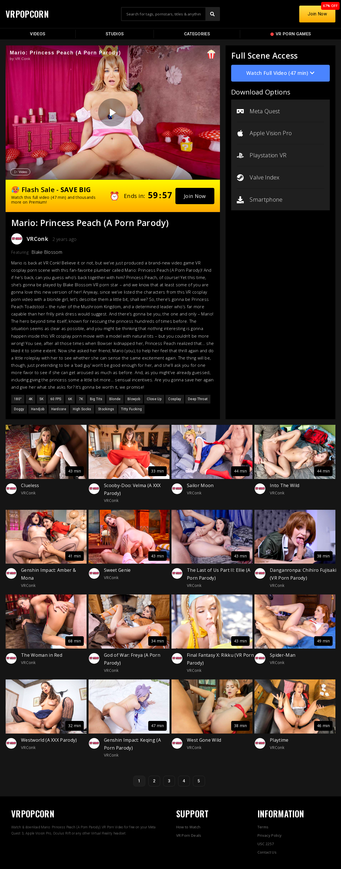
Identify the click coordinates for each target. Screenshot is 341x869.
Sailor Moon (200, 485)
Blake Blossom (46, 252)
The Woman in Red (41, 655)
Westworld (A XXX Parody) (49, 740)
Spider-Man (282, 655)
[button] (194, 196)
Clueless (30, 485)
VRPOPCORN (27, 14)
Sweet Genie (117, 570)
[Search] (212, 14)
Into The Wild (284, 485)
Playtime (279, 740)
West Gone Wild (204, 740)
